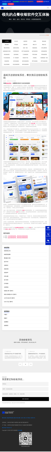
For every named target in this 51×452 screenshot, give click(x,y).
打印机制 (6, 283)
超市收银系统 (35, 51)
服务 (24, 210)
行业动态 (16, 41)
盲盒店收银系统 (16, 64)
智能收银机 (34, 47)
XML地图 (20, 430)
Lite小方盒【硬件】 (8, 301)
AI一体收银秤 (16, 57)
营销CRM (6, 269)
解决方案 (16, 418)
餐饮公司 (35, 44)
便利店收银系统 (25, 64)
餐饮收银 (4, 418)
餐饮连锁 (44, 41)
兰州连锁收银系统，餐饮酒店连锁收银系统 (18, 236)
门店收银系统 (25, 54)
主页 (40, 35)
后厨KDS (6, 265)
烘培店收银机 (16, 61)
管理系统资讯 (16, 51)
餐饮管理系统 (6, 47)
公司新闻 (47, 35)
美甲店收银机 (35, 61)
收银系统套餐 (7, 254)
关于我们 (28, 418)
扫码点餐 (33, 123)
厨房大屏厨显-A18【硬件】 (10, 294)
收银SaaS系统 (16, 47)
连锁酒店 (6, 325)
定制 (30, 227)
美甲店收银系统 (44, 61)
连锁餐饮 (6, 321)
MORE (25, 364)
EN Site (4, 4)
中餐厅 (5, 314)
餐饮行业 (44, 44)
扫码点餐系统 (44, 47)
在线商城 (6, 287)
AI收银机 (35, 57)
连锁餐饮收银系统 (19, 227)
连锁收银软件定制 (6, 51)
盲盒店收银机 (6, 64)
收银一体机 (25, 47)
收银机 (34, 41)
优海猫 (32, 85)
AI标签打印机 (25, 57)
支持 (17, 211)
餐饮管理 (25, 44)
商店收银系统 (6, 54)
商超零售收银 (10, 418)
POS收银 (16, 44)
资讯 (43, 35)
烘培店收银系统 (25, 61)
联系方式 (33, 418)
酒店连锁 (7, 44)
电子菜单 (6, 279)
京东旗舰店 (10, 3)
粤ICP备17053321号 (7, 428)
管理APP (6, 272)
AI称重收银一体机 (44, 57)
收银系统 (25, 41)
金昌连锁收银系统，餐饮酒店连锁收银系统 (18, 237)
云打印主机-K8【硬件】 (9, 298)
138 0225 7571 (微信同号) (26, 1)
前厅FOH (6, 261)
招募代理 (39, 1)
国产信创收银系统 (25, 51)
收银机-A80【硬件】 (9, 290)
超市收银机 (16, 54)
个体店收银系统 (6, 57)
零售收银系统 (44, 54)
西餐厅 (5, 318)
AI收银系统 (6, 61)
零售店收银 (34, 54)
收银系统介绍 (7, 250)
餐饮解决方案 (7, 258)
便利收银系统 (44, 51)
